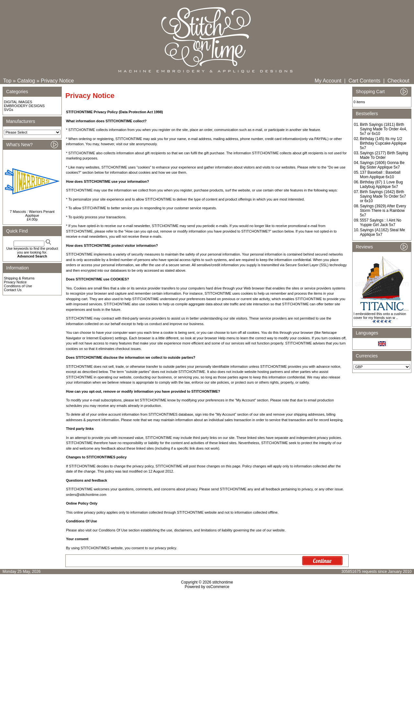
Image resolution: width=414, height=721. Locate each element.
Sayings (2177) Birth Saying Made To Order (384, 155)
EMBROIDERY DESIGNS (24, 106)
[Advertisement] (207, 644)
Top (7, 80)
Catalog (26, 80)
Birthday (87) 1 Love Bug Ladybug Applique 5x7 (381, 184)
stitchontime (222, 582)
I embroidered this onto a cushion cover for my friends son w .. (380, 316)
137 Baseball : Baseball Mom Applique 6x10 (380, 174)
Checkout (398, 80)
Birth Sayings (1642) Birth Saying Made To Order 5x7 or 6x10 (383, 196)
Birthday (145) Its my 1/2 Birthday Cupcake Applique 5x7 (383, 143)
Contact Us (12, 290)
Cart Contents (364, 80)
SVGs (8, 110)
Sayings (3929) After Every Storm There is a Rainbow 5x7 (383, 210)
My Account (328, 80)
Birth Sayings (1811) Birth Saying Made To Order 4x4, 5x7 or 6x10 (383, 129)
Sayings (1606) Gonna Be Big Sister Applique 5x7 (382, 164)
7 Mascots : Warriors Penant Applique (32, 213)
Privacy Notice (57, 80)
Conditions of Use (18, 286)
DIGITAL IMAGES (18, 102)
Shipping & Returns (19, 278)
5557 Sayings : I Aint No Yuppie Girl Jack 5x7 (380, 222)
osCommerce (217, 586)
